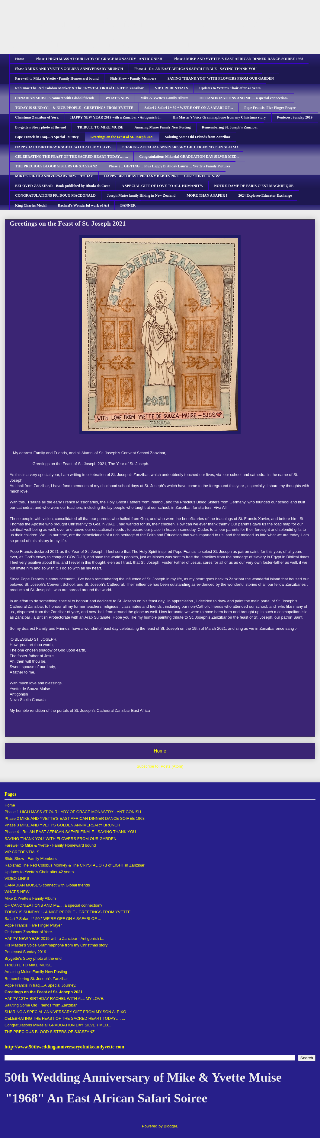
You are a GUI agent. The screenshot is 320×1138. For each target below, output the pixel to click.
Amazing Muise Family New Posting (163, 127)
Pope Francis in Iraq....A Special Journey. (47, 137)
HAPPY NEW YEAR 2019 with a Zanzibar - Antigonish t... (116, 117)
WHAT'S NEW (117, 98)
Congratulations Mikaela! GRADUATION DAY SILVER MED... (189, 156)
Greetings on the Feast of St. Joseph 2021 (122, 137)
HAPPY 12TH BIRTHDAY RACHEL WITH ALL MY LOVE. (63, 147)
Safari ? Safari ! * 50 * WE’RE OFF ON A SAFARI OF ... (188, 108)
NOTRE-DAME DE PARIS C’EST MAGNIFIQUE (253, 186)
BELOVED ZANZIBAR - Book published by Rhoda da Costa (62, 186)
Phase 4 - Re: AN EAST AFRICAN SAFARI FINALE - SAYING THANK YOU (195, 69)
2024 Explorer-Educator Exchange (265, 195)
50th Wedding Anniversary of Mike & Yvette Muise (143, 23)
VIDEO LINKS (17, 878)
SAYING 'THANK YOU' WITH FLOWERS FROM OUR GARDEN (221, 78)
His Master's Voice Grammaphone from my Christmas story (219, 117)
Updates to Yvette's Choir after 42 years (230, 88)
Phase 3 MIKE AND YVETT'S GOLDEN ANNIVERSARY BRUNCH (69, 69)
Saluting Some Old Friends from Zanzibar (197, 137)
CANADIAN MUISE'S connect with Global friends (54, 98)
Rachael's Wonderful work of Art (83, 205)
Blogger (170, 1126)
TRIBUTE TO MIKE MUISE (100, 127)
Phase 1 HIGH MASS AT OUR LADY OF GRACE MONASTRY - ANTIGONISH (99, 59)
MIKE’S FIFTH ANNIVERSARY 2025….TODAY (54, 176)
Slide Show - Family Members (133, 78)
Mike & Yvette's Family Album (164, 98)
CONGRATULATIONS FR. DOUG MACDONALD (55, 195)
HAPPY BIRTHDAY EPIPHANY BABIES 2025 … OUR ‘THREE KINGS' (162, 176)
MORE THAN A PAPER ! (207, 195)
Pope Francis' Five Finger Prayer (270, 108)
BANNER (128, 205)
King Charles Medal (30, 205)
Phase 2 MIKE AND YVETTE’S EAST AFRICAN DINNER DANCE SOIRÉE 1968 (238, 59)
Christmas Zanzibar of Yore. (37, 117)
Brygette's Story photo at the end (40, 127)
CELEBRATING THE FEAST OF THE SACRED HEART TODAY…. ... (71, 156)
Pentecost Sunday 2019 (294, 117)
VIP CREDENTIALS (171, 88)
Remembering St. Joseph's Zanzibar (230, 127)
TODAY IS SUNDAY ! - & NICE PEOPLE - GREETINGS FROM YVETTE (74, 108)
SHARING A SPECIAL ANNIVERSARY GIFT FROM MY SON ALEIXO (180, 147)
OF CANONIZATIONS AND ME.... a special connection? (244, 98)
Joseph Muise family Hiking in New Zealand (141, 195)
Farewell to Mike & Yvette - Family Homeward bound (57, 78)
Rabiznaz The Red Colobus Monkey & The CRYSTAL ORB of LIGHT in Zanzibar (79, 88)
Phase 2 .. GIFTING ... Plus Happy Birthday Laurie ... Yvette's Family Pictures (169, 166)
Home (19, 59)
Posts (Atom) (172, 766)
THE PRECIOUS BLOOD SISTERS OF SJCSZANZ (56, 166)
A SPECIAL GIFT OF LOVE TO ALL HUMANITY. (162, 186)
